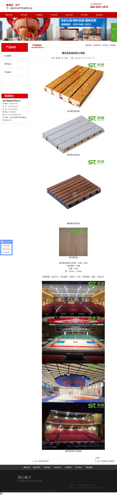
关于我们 (78, 467)
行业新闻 (7, 56)
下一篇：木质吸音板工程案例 (104, 461)
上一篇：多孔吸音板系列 (40, 461)
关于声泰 (84, 15)
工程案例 (39, 15)
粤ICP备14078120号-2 (98, 488)
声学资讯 (54, 15)
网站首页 (8, 15)
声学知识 (7, 64)
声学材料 (24, 15)
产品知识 (7, 72)
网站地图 (89, 467)
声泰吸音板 (97, 45)
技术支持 (69, 15)
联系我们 (99, 15)
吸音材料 (36, 467)
